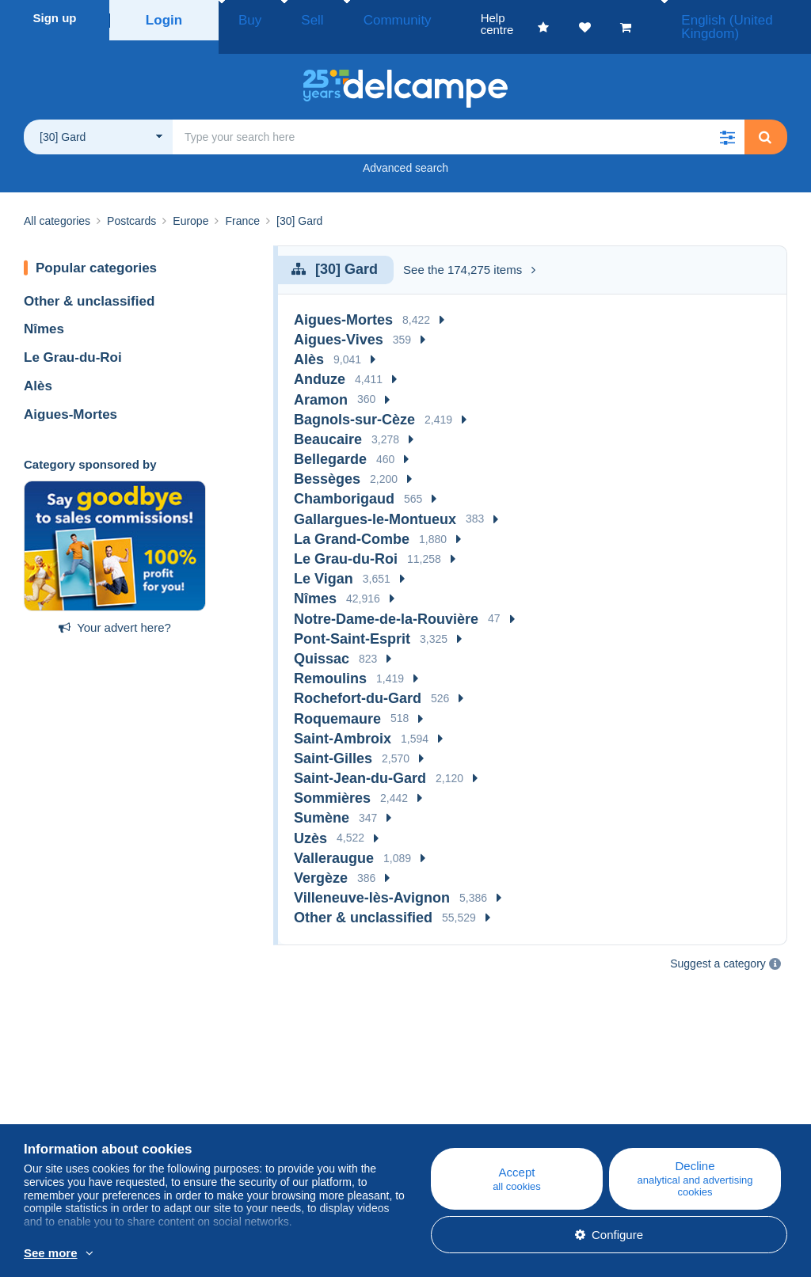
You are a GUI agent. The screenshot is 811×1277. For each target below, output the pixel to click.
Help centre (457, 1095)
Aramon (321, 382)
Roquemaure (337, 701)
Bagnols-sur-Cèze (354, 401)
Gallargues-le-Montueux (375, 501)
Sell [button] (293, 18)
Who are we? (58, 1095)
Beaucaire (328, 421)
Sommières (332, 780)
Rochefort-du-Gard (357, 680)
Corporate (58, 1114)
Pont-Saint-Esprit (352, 621)
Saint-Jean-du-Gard (360, 760)
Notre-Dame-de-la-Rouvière (386, 601)
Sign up (55, 18)
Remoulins (330, 660)
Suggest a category (718, 945)
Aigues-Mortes (70, 396)
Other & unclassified (89, 283)
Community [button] (360, 18)
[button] (727, 118)
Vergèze (321, 860)
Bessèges (327, 461)
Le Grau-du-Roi (73, 339)
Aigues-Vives (338, 321)
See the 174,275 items (469, 251)
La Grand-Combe (351, 521)
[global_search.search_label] (458, 118)
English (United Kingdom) (724, 18)
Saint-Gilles (333, 740)
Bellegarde (330, 441)
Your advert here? (115, 609)
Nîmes (44, 310)
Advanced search (405, 149)
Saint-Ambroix (342, 720)
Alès (38, 367)
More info (235, 1254)
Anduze (319, 361)
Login (164, 18)
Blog (245, 1095)
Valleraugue (334, 840)
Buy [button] (244, 18)
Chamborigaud (344, 480)
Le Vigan (323, 560)
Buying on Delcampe (481, 1114)
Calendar (250, 1114)
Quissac (321, 640)
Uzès (310, 820)
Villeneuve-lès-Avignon (372, 879)
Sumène (321, 800)
